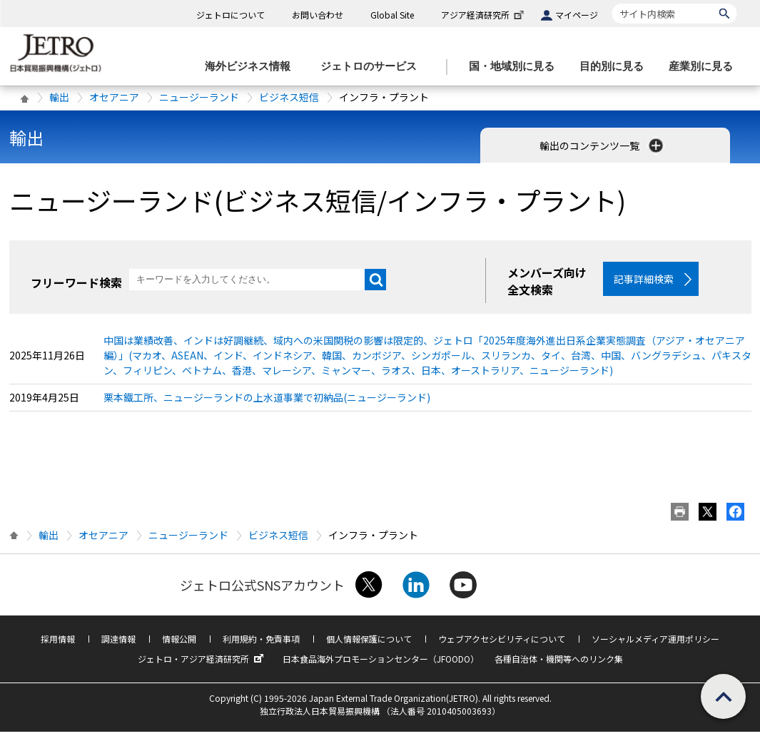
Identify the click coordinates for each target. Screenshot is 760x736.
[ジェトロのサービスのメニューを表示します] (372, 66)
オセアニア (114, 97)
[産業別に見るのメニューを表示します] (705, 66)
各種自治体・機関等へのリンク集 (559, 663)
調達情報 (118, 643)
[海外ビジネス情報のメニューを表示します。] (252, 66)
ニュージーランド (199, 97)
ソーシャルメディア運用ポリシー (655, 643)
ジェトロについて (230, 15)
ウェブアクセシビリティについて (501, 643)
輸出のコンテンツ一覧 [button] (602, 145)
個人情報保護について (369, 643)
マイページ (576, 15)
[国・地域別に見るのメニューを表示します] (516, 66)
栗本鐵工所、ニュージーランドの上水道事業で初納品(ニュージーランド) (266, 401)
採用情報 (58, 643)
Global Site (392, 15)
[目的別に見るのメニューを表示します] (615, 66)
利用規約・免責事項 (261, 643)
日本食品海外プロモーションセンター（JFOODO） (381, 663)
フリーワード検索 (76, 282)
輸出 (59, 97)
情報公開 (179, 643)
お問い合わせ (317, 15)
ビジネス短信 (289, 97)
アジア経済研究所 (484, 15)
